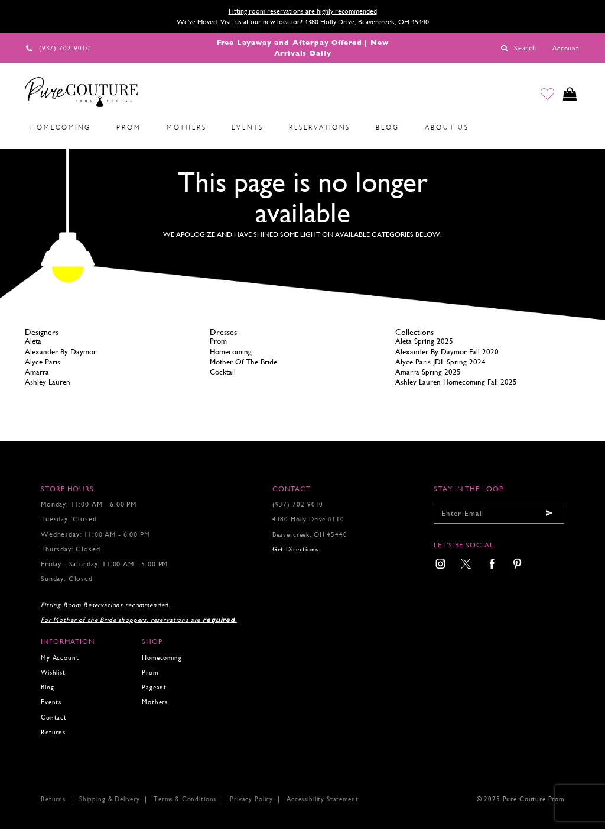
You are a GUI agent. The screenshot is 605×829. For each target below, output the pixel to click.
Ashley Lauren (47, 382)
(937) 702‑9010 (298, 504)
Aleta (33, 341)
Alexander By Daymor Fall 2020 (447, 351)
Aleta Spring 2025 (424, 341)
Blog (47, 687)
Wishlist (53, 672)
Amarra (37, 371)
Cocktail (223, 371)
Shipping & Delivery (109, 799)
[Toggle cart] (569, 94)
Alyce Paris (42, 361)
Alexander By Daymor (60, 351)
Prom (218, 341)
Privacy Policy (251, 799)
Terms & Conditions (185, 799)
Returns (53, 732)
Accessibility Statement (322, 799)
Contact (54, 717)
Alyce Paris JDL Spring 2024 (440, 361)
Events (51, 702)
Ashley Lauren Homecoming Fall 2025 (456, 382)
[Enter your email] (499, 514)
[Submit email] (549, 514)
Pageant (154, 687)
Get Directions (295, 549)
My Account (60, 658)
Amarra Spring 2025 (428, 371)
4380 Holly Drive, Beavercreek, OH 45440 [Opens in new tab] (366, 22)
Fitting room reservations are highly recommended (303, 11)
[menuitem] (60, 127)
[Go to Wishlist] (546, 94)
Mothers (155, 702)
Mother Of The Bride (243, 361)
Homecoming (231, 351)
